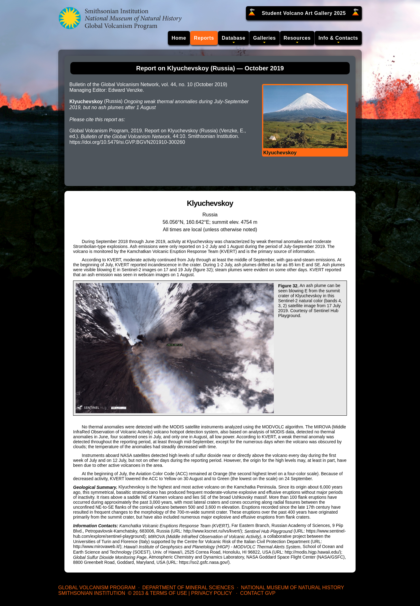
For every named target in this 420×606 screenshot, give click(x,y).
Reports (204, 38)
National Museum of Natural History (292, 587)
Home (179, 38)
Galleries (264, 38)
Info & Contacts (338, 38)
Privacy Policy (211, 593)
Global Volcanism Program (96, 587)
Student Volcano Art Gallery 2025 (304, 13)
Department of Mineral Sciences (188, 587)
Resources (297, 38)
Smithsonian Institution (91, 593)
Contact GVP (257, 593)
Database (233, 38)
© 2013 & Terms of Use (157, 593)
